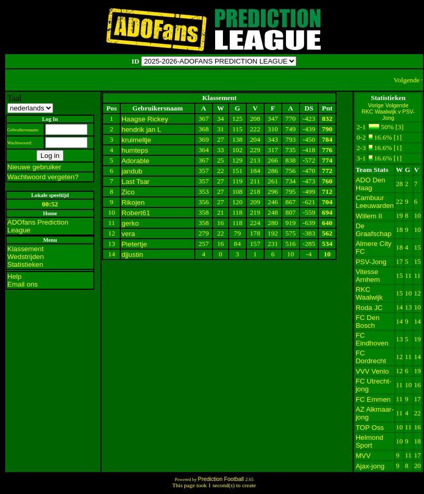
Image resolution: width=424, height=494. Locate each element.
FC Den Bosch (368, 321)
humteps (134, 150)
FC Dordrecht (371, 357)
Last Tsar (135, 182)
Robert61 (135, 213)
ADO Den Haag (370, 184)
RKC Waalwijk (369, 293)
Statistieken (25, 264)
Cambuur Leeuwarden (375, 201)
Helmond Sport (369, 441)
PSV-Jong (371, 262)
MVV (363, 456)
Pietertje (134, 244)
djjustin (132, 254)
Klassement (25, 249)
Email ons (22, 284)
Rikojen (132, 202)
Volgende (396, 105)
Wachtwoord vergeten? (43, 177)
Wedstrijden (25, 257)
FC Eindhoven (372, 339)
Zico (127, 192)
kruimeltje (136, 140)
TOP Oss (370, 427)
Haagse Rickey (144, 119)
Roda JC (369, 308)
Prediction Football (221, 479)
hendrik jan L (141, 129)
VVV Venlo (372, 371)
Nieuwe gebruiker (34, 167)
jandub (131, 171)
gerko (130, 223)
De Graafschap (374, 230)
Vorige (376, 105)
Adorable (135, 161)
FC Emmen (373, 399)
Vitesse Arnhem (368, 275)
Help (14, 276)
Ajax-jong (370, 466)
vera (128, 234)
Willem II (369, 216)
